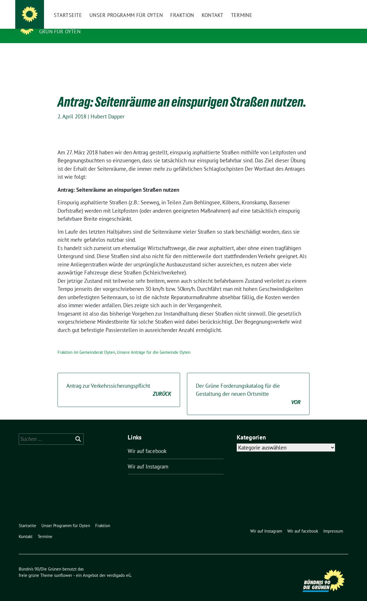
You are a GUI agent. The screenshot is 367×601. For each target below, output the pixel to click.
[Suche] (329, 5)
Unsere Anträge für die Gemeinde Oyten (153, 343)
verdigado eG (119, 566)
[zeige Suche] (338, 5)
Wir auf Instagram (148, 457)
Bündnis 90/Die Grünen (74, 23)
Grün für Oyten (60, 31)
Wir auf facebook (147, 442)
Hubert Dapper (108, 107)
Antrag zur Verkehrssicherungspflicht (118, 381)
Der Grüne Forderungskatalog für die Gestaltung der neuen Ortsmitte (248, 385)
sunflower (63, 566)
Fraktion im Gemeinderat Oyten (86, 343)
